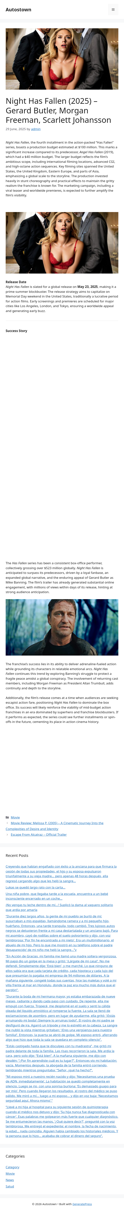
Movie (15, 817)
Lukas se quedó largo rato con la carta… (35, 887)
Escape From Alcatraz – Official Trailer (39, 834)
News (10, 1180)
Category (12, 1167)
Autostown (18, 9)
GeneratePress (82, 1204)
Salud (10, 1186)
